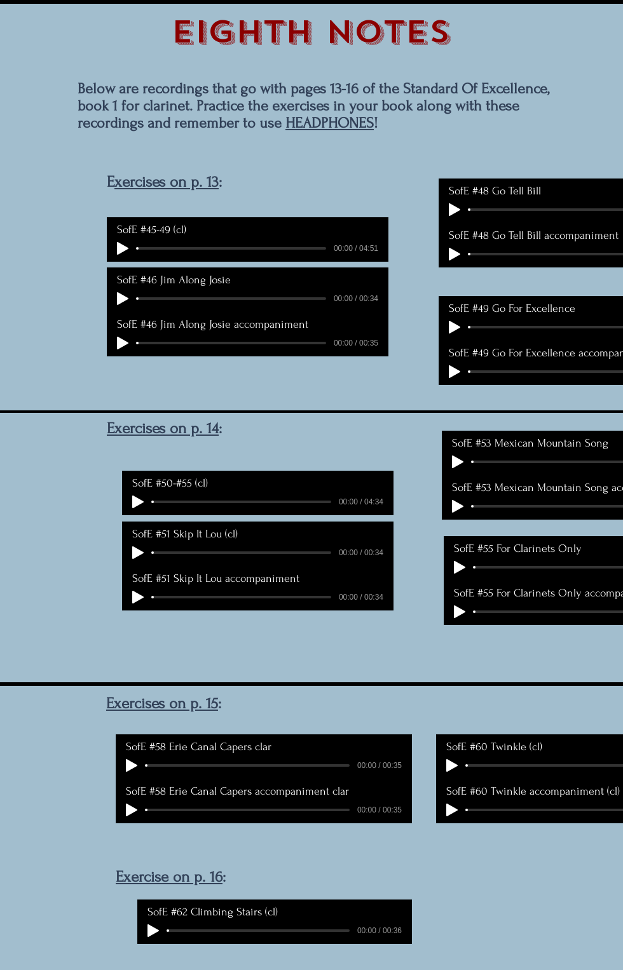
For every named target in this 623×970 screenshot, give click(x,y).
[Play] (122, 248)
